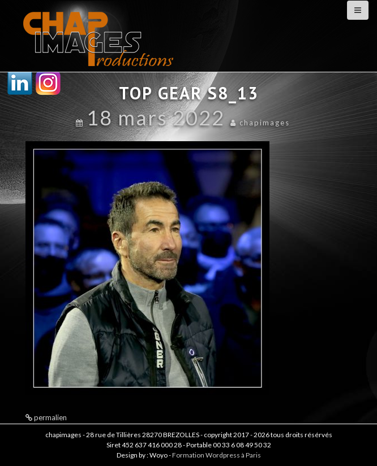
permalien (49, 417)
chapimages (264, 122)
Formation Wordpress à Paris (216, 455)
